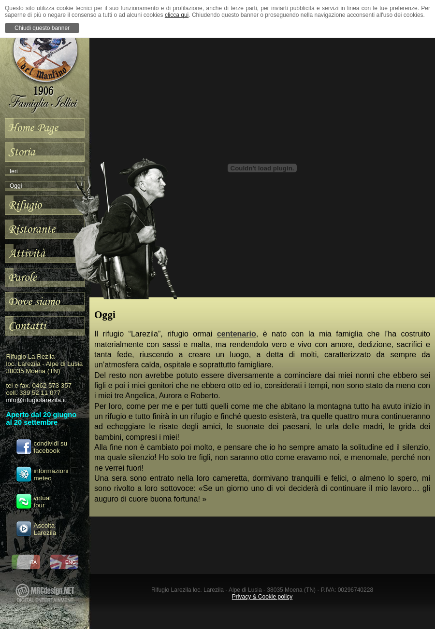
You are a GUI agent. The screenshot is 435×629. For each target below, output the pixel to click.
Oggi (16, 185)
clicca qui (176, 15)
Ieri (14, 171)
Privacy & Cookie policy (262, 596)
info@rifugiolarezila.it (36, 400)
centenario (236, 334)
